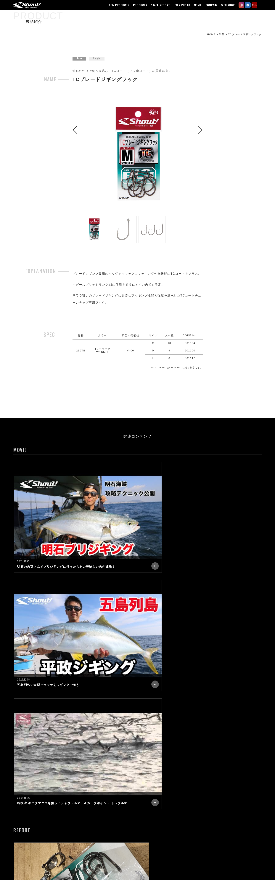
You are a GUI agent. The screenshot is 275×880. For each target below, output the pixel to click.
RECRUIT (185, 809)
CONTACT (185, 816)
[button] (75, 157)
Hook (79, 62)
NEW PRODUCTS (117, 5)
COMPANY (210, 5)
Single (97, 62)
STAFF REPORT (158, 5)
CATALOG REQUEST (193, 823)
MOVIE (196, 5)
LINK (181, 830)
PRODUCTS (138, 5)
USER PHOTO (180, 5)
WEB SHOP (226, 5)
